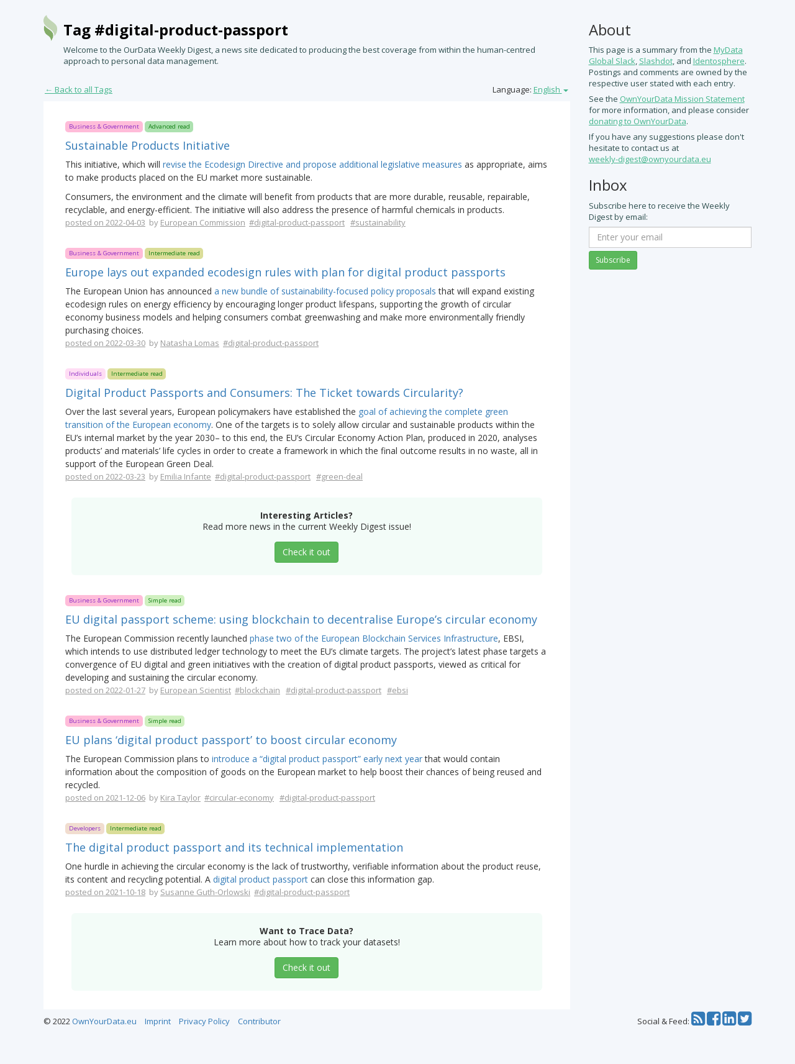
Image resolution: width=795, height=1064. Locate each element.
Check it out (306, 552)
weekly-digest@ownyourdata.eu (650, 159)
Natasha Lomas (189, 342)
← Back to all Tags (78, 89)
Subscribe (613, 260)
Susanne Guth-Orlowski (205, 892)
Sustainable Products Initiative (147, 145)
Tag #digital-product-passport (175, 29)
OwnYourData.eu (104, 1021)
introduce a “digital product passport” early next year (317, 759)
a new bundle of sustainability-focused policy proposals (325, 291)
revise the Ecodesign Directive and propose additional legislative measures (312, 164)
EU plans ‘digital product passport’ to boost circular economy (231, 739)
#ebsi (397, 690)
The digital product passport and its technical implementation (234, 847)
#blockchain (257, 690)
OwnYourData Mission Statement (682, 98)
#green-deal (339, 476)
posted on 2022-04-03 (105, 222)
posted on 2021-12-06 (105, 797)
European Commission (202, 222)
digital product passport (260, 879)
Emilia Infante (185, 476)
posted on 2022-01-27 (105, 690)
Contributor (259, 1021)
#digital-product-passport (297, 222)
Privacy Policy (204, 1021)
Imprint (158, 1021)
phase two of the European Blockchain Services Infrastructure (374, 638)
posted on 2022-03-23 (105, 476)
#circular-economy (239, 797)
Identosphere (719, 60)
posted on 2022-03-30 (105, 342)
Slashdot (656, 60)
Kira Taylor (180, 797)
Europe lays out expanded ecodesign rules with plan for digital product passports (285, 272)
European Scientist (195, 690)
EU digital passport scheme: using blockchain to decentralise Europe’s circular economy (301, 619)
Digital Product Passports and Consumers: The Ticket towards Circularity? (264, 392)
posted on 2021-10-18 (105, 892)
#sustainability (378, 222)
